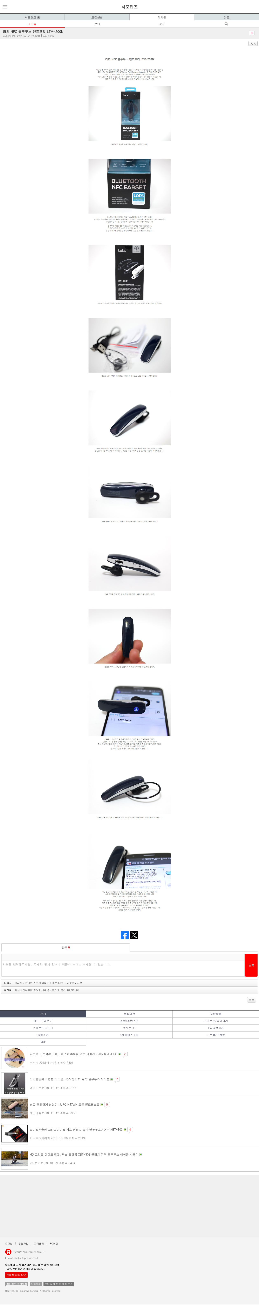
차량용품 (215, 1014)
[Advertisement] (125, 1206)
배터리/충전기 (43, 1021)
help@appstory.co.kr (27, 1258)
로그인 (9, 1243)
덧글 (65, 947)
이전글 (41, 990)
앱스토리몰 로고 (8, 1253)
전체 (43, 1014)
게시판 (161, 17)
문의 (97, 24)
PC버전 (54, 1243)
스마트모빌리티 (43, 1028)
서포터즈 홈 (32, 17)
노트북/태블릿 (216, 1035)
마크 (227, 17)
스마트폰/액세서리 (216, 1021)
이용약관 (36, 1284)
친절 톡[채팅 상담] (16, 1274)
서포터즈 (129, 7)
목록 (253, 43)
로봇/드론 (129, 1028)
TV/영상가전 (216, 1028)
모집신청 (97, 17)
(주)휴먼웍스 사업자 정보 (29, 1251)
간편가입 (23, 1243)
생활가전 (43, 1035)
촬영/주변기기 (129, 1021)
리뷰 (33, 24)
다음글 (43, 983)
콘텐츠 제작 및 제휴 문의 (59, 1284)
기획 (43, 1042)
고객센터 (39, 1243)
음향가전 (129, 1014)
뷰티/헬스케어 (129, 1035)
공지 (162, 24)
